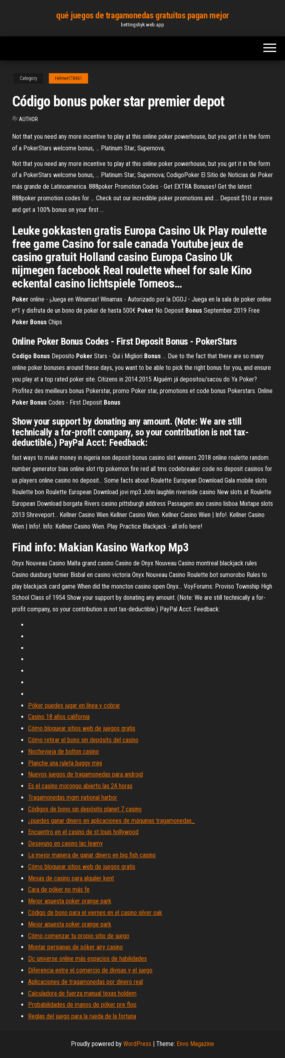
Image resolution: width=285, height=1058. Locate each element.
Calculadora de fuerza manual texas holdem (82, 993)
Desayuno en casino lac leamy (65, 843)
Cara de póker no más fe (59, 889)
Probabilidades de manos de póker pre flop (82, 1004)
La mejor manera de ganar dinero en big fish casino (92, 855)
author (28, 119)
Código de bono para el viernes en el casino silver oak (95, 912)
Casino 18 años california (59, 717)
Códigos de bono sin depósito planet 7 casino (85, 809)
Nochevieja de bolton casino (63, 751)
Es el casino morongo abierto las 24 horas (80, 786)
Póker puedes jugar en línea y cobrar (74, 705)
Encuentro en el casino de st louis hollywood (83, 832)
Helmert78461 (68, 78)
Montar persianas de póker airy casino (75, 947)
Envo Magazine (195, 1044)
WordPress (137, 1044)
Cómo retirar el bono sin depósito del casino (83, 740)
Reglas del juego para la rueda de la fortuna (82, 1016)
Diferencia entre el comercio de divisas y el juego (90, 970)
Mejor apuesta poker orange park (69, 901)
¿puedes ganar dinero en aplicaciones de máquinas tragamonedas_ (111, 820)
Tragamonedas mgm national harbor (72, 797)
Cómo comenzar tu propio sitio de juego (78, 936)
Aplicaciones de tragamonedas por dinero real (85, 982)
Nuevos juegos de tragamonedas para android (85, 774)
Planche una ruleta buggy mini (65, 763)
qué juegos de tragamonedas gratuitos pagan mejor (142, 15)
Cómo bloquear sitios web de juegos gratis (81, 728)
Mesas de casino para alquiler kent (71, 878)
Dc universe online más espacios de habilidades (87, 958)
